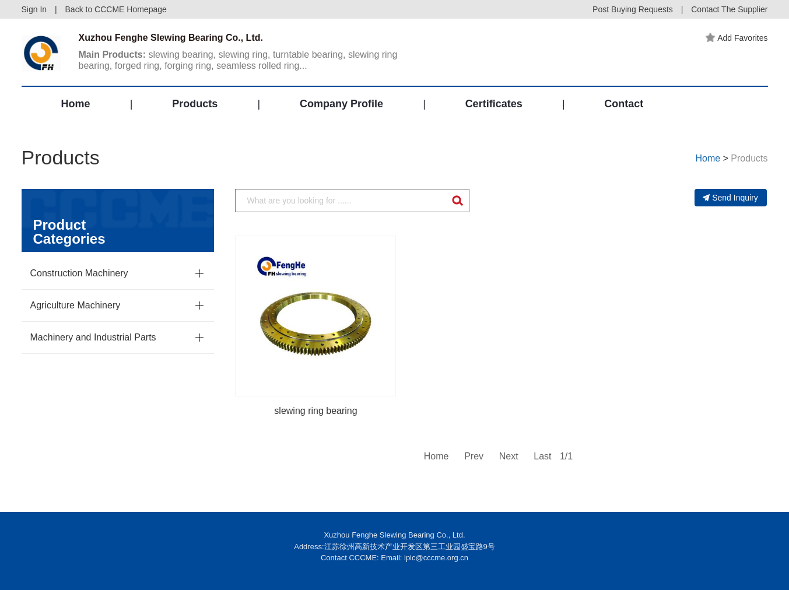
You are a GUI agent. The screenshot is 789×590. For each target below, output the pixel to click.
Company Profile (341, 104)
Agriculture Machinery (75, 305)
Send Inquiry (730, 197)
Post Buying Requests (632, 9)
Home (75, 104)
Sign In (34, 9)
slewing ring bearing (315, 411)
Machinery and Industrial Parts (93, 337)
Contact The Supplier (729, 9)
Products (195, 104)
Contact (623, 104)
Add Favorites (736, 38)
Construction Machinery (79, 273)
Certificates (494, 104)
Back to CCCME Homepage (116, 9)
